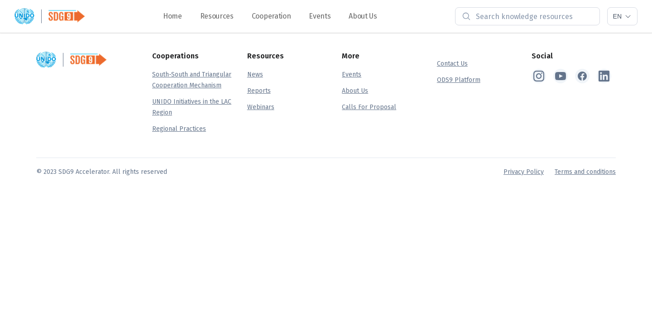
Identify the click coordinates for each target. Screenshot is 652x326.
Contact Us (452, 63)
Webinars (260, 107)
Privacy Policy (523, 172)
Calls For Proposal (369, 107)
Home (172, 16)
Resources (217, 16)
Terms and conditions (585, 172)
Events (320, 16)
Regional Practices (179, 129)
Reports (259, 91)
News (255, 74)
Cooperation (271, 16)
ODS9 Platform (458, 80)
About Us (363, 16)
